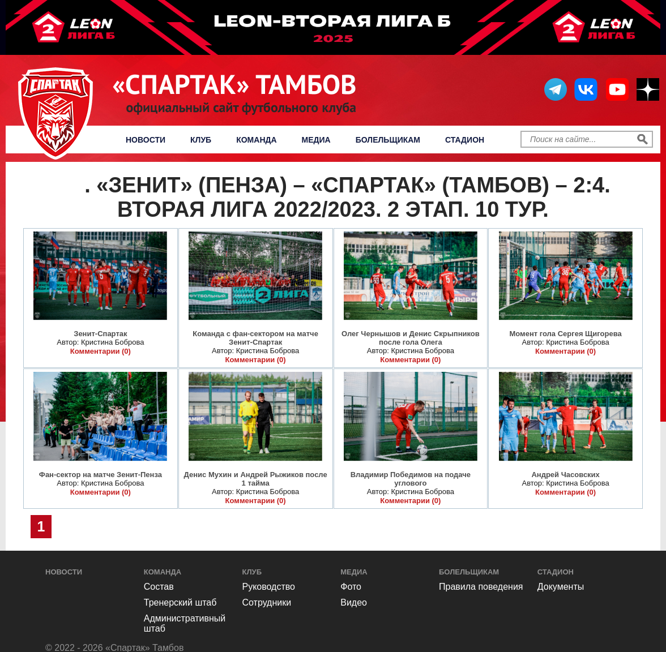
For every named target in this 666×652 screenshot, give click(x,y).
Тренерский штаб (180, 602)
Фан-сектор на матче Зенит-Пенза (100, 474)
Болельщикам (388, 139)
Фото (73, 190)
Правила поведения (481, 586)
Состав (159, 586)
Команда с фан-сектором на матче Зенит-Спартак (255, 337)
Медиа (316, 139)
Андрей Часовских (565, 474)
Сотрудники (267, 602)
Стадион (464, 139)
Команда (256, 139)
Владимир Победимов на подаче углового (411, 478)
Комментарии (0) (100, 351)
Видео (353, 602)
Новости (145, 139)
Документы (560, 586)
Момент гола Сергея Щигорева (565, 333)
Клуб (200, 139)
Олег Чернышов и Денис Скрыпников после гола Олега (410, 337)
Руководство (269, 586)
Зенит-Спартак (100, 333)
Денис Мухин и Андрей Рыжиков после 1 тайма (255, 478)
